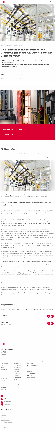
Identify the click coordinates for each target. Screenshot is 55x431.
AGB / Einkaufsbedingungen (6, 422)
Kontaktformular (4, 427)
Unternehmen (9, 44)
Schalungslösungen (18, 363)
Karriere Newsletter (31, 377)
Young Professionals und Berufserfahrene (32, 366)
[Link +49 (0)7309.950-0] (27, 396)
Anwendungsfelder (18, 384)
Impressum (3, 412)
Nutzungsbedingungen (5, 420)
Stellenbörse (30, 363)
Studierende (29, 371)
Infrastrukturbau (17, 367)
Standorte (3, 371)
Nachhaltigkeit (4, 369)
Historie (2, 367)
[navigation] (8, 134)
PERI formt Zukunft (31, 375)
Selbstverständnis (4, 363)
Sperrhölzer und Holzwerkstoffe (17, 370)
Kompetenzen (17, 361)
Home (2, 44)
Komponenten (17, 375)
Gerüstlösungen (17, 365)
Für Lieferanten (4, 378)
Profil (2, 365)
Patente (2, 425)
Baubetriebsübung (31, 373)
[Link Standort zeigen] (27, 404)
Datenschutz (3, 415)
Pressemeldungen (4, 380)
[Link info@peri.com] (27, 399)
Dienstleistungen (17, 377)
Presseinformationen (18, 44)
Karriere (28, 361)
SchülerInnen (30, 369)
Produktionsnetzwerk (5, 374)
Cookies (2, 417)
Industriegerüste (17, 373)
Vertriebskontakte (4, 376)
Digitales (16, 379)
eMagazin (42, 361)
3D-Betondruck (17, 381)
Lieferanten (3, 389)
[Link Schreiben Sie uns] (27, 401)
